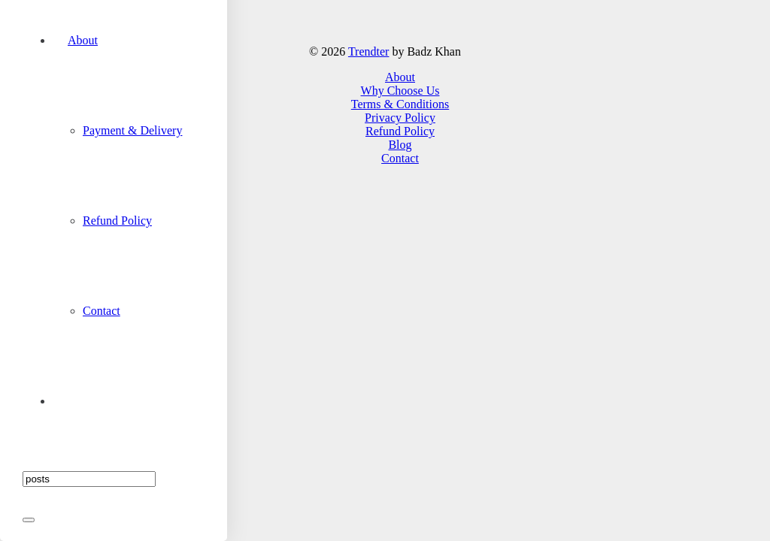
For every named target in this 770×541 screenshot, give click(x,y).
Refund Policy (400, 131)
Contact (400, 158)
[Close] (29, 520)
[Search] (89, 479)
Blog (399, 144)
